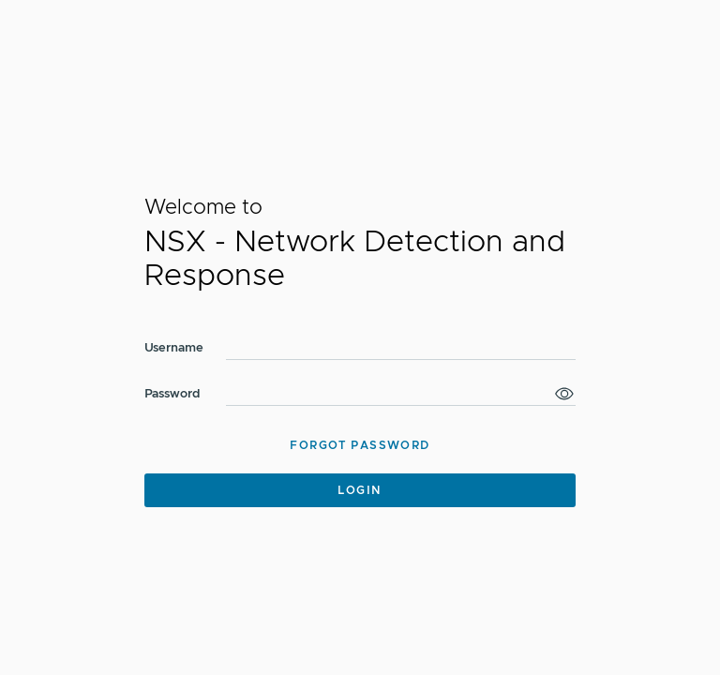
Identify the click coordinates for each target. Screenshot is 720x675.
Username (173, 348)
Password (172, 394)
